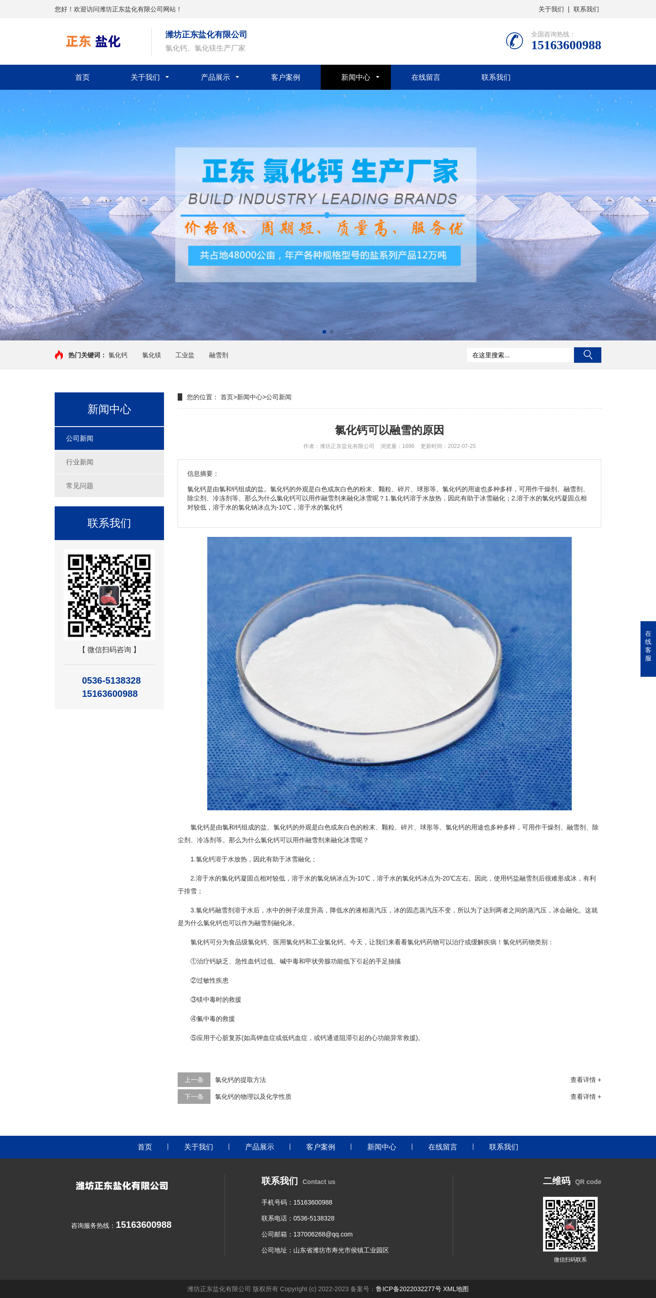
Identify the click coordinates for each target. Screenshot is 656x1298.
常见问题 (79, 485)
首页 (82, 77)
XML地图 (456, 1289)
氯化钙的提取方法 (240, 1079)
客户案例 (285, 77)
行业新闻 (79, 462)
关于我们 (551, 9)
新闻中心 (355, 77)
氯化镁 (151, 355)
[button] (324, 332)
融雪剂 (218, 355)
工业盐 (185, 355)
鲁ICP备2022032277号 (408, 1289)
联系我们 (586, 9)
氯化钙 (118, 355)
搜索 (587, 355)
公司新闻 (79, 438)
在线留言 (426, 77)
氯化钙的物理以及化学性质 (253, 1096)
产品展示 (215, 77)
